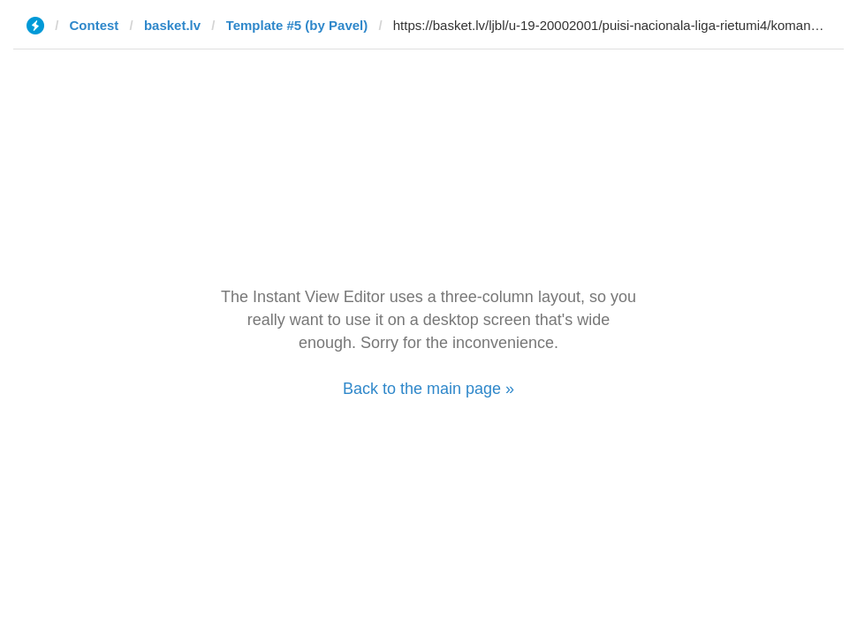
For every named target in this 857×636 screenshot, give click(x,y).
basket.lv (172, 25)
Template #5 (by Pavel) (297, 25)
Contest (94, 25)
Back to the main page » (428, 389)
